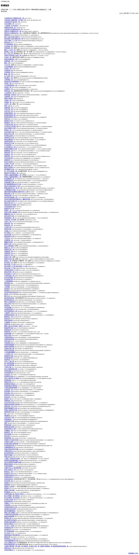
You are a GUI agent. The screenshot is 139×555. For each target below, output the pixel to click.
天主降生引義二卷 (10, 124)
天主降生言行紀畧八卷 (11, 126)
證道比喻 (7, 397)
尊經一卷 (23, 20)
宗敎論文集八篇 (9, 348)
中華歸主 (7, 442)
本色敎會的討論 (9, 445)
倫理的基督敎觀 (9, 346)
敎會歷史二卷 (8, 473)
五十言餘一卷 (8, 76)
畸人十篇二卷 (8, 53)
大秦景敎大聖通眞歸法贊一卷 (13, 29)
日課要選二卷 (8, 240)
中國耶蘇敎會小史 (10, 447)
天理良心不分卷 (9, 163)
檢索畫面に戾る (133, 553)
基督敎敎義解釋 (9, 344)
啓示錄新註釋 (8, 279)
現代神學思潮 (8, 372)
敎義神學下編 (8, 328)
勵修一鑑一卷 (8, 74)
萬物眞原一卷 (8, 122)
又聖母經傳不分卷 (10, 206)
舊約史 (6, 294)
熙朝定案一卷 (8, 223)
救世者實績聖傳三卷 (10, 544)
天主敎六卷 (7, 227)
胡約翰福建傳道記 (10, 511)
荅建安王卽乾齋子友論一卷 (12, 55)
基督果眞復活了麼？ (10, 428)
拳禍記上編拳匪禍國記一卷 (12, 175)
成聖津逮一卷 (8, 406)
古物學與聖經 (8, 309)
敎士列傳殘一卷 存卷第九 (12, 497)
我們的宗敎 (7, 229)
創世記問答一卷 (9, 272)
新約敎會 (7, 359)
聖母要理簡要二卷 (10, 117)
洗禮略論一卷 (8, 430)
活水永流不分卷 (9, 402)
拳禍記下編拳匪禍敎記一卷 (12, 177)
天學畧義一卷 (8, 72)
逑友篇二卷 (7, 87)
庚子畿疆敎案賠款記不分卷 (12, 184)
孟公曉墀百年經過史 (10, 520)
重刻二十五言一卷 (10, 50)
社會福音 (7, 374)
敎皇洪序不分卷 (9, 134)
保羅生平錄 (7, 490)
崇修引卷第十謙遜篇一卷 (12, 212)
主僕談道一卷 (8, 389)
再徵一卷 (16, 219)
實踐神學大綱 (8, 356)
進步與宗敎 (7, 234)
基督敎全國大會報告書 (11, 443)
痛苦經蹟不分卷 (9, 236)
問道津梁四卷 (8, 320)
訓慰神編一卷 (8, 94)
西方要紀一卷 (8, 262)
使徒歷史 (7, 288)
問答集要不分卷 (9, 412)
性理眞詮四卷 (8, 135)
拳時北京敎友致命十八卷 (12, 186)
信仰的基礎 (7, 371)
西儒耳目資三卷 (9, 259)
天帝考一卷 (7, 104)
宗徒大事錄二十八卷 (10, 40)
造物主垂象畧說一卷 (10, 59)
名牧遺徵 (7, 505)
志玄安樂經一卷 (9, 24)
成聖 (5, 423)
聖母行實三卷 (8, 203)
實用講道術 (7, 425)
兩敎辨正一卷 (8, 316)
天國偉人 (7, 503)
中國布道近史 (8, 451)
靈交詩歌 (7, 436)
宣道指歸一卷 (8, 391)
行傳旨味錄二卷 (9, 275)
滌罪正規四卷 (8, 167)
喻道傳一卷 (7, 399)
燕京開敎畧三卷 (9, 178)
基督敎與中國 (8, 376)
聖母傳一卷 (7, 130)
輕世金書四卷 (8, 139)
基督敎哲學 (7, 330)
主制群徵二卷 (8, 70)
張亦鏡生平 (7, 529)
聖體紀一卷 (7, 210)
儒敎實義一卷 (8, 107)
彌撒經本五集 (8, 242)
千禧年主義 (7, 367)
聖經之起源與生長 (10, 302)
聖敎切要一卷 (8, 152)
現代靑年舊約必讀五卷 (11, 292)
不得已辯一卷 (8, 109)
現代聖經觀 (7, 307)
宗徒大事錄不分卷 (10, 128)
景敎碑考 (7, 35)
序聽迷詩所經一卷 (10, 27)
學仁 (5, 414)
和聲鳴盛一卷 (8, 400)
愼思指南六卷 (8, 205)
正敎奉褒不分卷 (9, 182)
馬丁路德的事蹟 (9, 531)
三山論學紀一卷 (9, 93)
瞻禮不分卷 (7, 244)
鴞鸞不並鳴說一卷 (10, 98)
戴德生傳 (7, 537)
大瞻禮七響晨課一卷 (46, 546)
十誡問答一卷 (8, 313)
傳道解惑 (7, 415)
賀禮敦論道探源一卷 (10, 315)
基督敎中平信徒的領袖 (11, 440)
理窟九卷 (7, 119)
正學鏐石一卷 (8, 89)
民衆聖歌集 (7, 438)
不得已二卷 (7, 221)
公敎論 (6, 231)
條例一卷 (16, 205)
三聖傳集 (7, 287)
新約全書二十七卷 (10, 264)
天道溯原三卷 (8, 343)
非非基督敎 (7, 145)
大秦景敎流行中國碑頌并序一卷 (14, 18)
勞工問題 (7, 233)
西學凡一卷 (7, 261)
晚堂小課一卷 (35, 546)
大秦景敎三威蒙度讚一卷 (12, 20)
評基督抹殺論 (8, 466)
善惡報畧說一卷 (9, 218)
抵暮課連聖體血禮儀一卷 (60, 546)
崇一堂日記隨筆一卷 (10, 171)
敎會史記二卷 (8, 471)
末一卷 (20, 188)
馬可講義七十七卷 (10, 274)
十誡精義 (7, 322)
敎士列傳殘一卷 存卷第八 (12, 496)
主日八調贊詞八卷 (10, 542)
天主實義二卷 (8, 46)
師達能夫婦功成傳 (10, 522)
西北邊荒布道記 (9, 453)
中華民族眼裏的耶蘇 (10, 387)
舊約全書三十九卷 (10, 266)
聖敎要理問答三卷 (10, 115)
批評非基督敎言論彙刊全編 (12, 462)
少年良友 (7, 238)
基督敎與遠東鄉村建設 (11, 460)
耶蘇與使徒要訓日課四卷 (12, 404)
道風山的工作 (8, 456)
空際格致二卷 (8, 251)
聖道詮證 (7, 318)
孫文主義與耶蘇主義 (10, 369)
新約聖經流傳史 (9, 298)
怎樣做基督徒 (8, 337)
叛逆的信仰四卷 (9, 350)
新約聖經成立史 (9, 300)
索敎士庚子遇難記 (10, 512)
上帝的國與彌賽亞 (10, 352)
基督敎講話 (7, 380)
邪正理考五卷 (8, 158)
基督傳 (6, 483)
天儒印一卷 (7, 83)
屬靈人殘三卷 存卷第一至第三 (13, 326)
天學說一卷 (7, 68)
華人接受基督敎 (9, 363)
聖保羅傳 (7, 492)
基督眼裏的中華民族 (10, 386)
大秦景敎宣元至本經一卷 (12, 22)
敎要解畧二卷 (8, 150)
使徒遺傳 (7, 285)
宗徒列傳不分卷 (9, 132)
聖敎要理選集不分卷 (10, 149)
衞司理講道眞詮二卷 (10, 311)
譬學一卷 (7, 106)
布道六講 (7, 341)
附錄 (28, 199)
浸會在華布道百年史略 (11, 449)
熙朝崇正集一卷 (9, 249)
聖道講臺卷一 (8, 419)
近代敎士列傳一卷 (10, 499)
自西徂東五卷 (8, 479)
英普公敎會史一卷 (10, 469)
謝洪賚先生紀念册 (10, 509)
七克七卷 (7, 65)
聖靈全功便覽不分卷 (10, 410)
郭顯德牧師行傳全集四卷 (12, 535)
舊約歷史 (7, 290)
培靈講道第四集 (9, 339)
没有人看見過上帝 (10, 378)
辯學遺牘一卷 (8, 48)
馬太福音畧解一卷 (10, 277)
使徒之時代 (7, 303)
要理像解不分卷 (9, 169)
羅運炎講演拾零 (9, 427)
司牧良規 (7, 324)
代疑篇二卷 (7, 100)
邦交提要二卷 (8, 481)
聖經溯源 (7, 283)
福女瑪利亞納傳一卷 (10, 197)
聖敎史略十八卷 (9, 193)
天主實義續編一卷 (10, 66)
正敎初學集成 (8, 550)
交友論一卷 (7, 57)
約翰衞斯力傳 (8, 527)
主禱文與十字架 (9, 417)
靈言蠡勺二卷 (8, 78)
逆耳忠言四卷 (8, 162)
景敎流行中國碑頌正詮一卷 (12, 31)
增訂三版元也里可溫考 (11, 37)
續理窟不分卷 (8, 121)
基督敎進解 (7, 333)
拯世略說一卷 (8, 154)
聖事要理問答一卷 (10, 113)
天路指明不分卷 (9, 421)
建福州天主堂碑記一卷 (11, 173)
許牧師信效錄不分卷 (10, 507)
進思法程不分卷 (9, 216)
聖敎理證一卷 (8, 156)
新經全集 (7, 42)
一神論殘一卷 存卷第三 (11, 25)
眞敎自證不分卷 (9, 143)
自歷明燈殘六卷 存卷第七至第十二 (15, 494)
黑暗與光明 (7, 382)
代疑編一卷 (7, 102)
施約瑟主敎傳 (8, 524)
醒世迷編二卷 (8, 165)
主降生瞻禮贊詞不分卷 (11, 540)
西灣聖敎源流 (8, 180)
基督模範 (7, 484)
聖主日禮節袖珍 (9, 246)
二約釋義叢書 (8, 281)
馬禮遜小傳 (7, 518)
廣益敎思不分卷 (9, 208)
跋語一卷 (16, 94)
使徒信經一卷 (8, 393)
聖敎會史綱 (7, 195)
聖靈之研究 (7, 335)
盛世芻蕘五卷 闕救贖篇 (11, 81)
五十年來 (7, 533)
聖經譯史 (7, 305)
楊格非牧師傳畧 (9, 516)
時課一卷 (20, 546)
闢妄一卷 (7, 63)
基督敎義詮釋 (8, 358)
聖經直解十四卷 (9, 38)
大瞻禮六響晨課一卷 (10, 546)
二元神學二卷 (8, 354)
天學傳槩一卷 (8, 80)
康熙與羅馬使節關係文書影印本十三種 (16, 191)
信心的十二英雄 (9, 525)
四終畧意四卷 (8, 141)
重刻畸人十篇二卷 (10, 52)
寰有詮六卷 (7, 257)
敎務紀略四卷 (8, 188)
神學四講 (7, 331)
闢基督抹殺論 (8, 464)
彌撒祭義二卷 (8, 214)
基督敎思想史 (8, 477)
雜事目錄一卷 (19, 38)
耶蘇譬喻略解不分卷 (10, 408)
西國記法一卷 (8, 247)
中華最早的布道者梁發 (11, 514)
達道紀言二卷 (8, 255)
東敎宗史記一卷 (9, 548)
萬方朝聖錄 (7, 434)
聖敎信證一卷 (8, 91)
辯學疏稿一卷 (8, 61)
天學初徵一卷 (8, 219)
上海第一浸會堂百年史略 (12, 458)
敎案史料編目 (8, 455)
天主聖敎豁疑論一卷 (10, 85)
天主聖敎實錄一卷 (10, 44)
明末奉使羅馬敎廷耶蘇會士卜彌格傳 (15, 199)
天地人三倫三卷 (9, 361)
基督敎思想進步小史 (10, 475)
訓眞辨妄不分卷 (9, 137)
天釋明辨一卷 (8, 96)
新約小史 (7, 296)
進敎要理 (7, 160)
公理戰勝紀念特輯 (10, 190)
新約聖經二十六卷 (10, 539)
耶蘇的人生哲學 (9, 486)
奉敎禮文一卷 (8, 432)
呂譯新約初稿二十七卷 (11, 270)
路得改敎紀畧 (8, 501)
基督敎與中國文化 (10, 384)
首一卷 (15, 188)
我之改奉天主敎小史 (10, 201)
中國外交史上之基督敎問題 (12, 468)
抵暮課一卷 (26, 546)
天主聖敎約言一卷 (10, 147)
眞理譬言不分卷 (9, 395)
